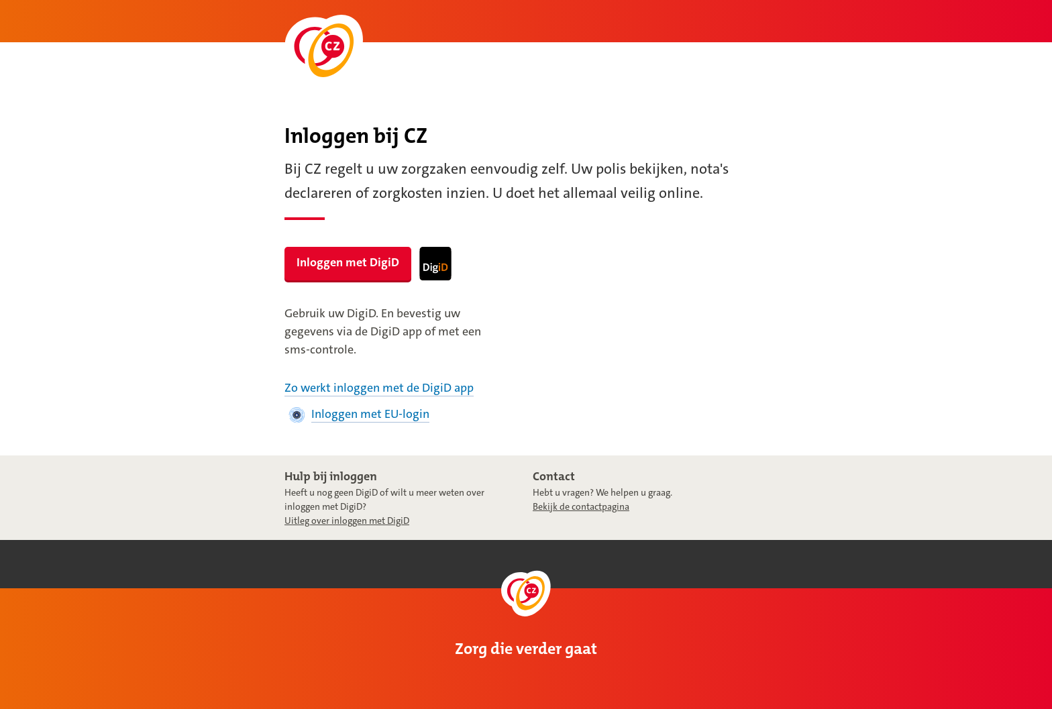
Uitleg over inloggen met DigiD (346, 520)
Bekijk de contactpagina (581, 506)
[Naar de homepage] (323, 51)
